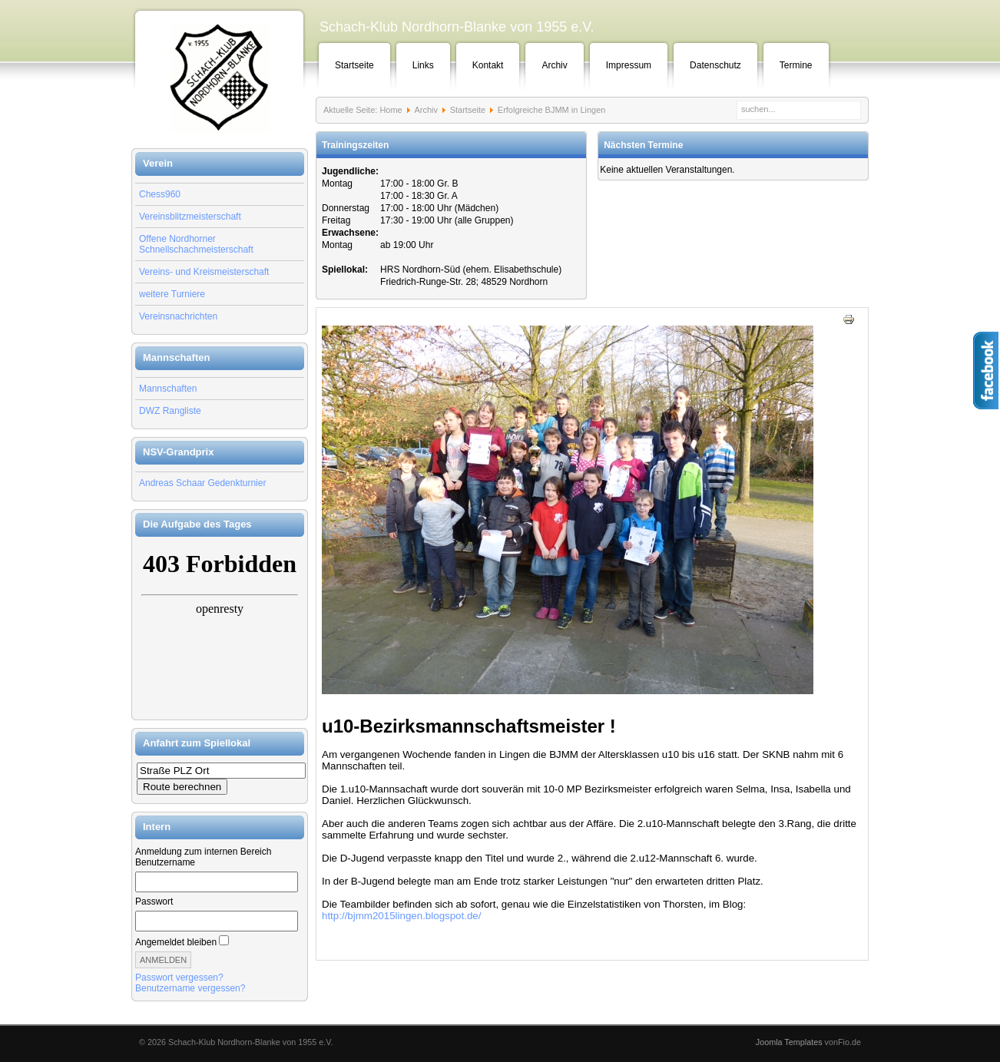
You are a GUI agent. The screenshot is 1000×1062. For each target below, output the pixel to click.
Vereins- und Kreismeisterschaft (204, 271)
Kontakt (488, 65)
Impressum (628, 65)
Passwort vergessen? (179, 977)
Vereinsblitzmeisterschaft (190, 216)
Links (423, 65)
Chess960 (159, 194)
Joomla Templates (789, 1042)
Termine (796, 65)
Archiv (554, 65)
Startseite (354, 65)
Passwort (154, 901)
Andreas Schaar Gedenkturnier (202, 483)
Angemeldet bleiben (176, 942)
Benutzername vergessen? (190, 988)
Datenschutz (715, 65)
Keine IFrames (219, 628)
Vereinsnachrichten (178, 316)
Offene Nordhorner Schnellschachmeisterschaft (196, 244)
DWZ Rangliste (170, 410)
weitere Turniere (172, 294)
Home (390, 109)
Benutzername (165, 862)
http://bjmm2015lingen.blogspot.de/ (401, 915)
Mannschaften (168, 388)
